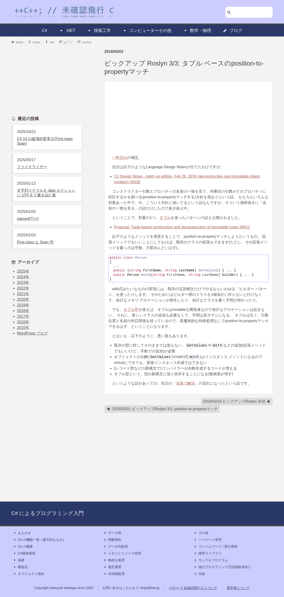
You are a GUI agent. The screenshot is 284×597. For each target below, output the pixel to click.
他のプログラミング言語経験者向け (222, 567)
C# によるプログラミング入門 (47, 513)
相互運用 (112, 567)
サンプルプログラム (211, 560)
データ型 (112, 533)
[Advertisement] (188, 118)
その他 (201, 533)
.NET (67, 30)
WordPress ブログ (32, 333)
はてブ (66, 42)
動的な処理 (114, 560)
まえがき (22, 533)
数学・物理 (197, 30)
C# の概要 (23, 546)
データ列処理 (115, 546)
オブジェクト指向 (28, 573)
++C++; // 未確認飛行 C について (193, 588)
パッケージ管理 (207, 539)
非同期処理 (114, 573)
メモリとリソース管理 (122, 553)
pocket (84, 42)
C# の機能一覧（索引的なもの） (39, 539)
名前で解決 (185, 383)
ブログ (232, 30)
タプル (165, 218)
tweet (17, 42)
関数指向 (112, 539)
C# (44, 30)
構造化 (20, 567)
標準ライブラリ (207, 553)
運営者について (238, 588)
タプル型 (130, 310)
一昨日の (119, 158)
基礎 (18, 560)
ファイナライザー (32, 167)
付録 (199, 573)
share (34, 42)
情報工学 (99, 30)
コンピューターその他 (146, 30)
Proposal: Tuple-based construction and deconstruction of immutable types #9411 (182, 227)
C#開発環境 (24, 553)
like (49, 42)
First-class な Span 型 (35, 242)
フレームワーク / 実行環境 (215, 546)
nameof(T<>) (28, 219)
